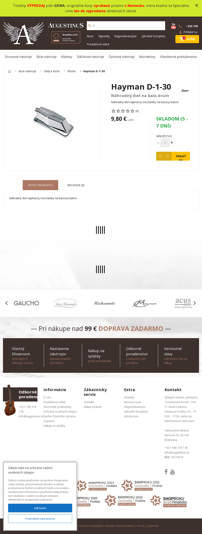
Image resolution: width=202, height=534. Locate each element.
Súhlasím (40, 508)
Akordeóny (147, 57)
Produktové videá (98, 44)
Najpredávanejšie (125, 36)
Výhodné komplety (153, 36)
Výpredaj (103, 36)
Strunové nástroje (18, 57)
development (125, 526)
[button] (7, 303)
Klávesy (66, 57)
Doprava (48, 421)
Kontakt (89, 402)
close (196, 5)
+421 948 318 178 (176, 448)
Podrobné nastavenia (40, 518)
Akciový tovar (132, 402)
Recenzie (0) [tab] (76, 185)
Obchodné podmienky (57, 407)
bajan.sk (153, 526)
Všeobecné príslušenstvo (178, 57)
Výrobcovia (131, 416)
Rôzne (71, 71)
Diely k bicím (52, 71)
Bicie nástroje (46, 57)
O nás (47, 397)
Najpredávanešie (135, 407)
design (109, 526)
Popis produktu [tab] (40, 185)
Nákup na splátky (54, 426)
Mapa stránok (93, 407)
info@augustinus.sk (31, 416)
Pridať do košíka (181, 157)
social (141, 526)
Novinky (129, 397)
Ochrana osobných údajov (60, 411)
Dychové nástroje (122, 57)
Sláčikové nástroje (90, 57)
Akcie (90, 36)
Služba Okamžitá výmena (59, 416)
